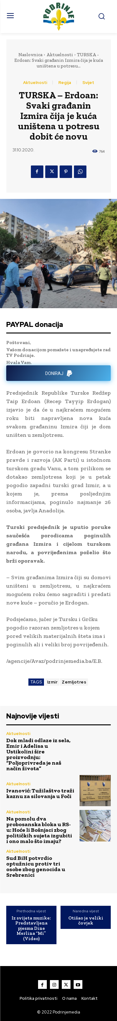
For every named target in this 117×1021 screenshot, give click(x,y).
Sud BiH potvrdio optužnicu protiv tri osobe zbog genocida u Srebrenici (35, 866)
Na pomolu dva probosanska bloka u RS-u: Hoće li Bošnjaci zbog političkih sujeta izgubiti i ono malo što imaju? (39, 830)
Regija (64, 82)
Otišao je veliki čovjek (85, 920)
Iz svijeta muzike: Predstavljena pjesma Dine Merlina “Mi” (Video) (31, 928)
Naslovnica (30, 54)
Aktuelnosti (59, 54)
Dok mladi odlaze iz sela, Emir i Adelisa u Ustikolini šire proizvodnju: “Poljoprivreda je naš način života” (38, 754)
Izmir (52, 682)
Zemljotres (74, 682)
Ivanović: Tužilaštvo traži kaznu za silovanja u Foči (40, 793)
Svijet (88, 82)
